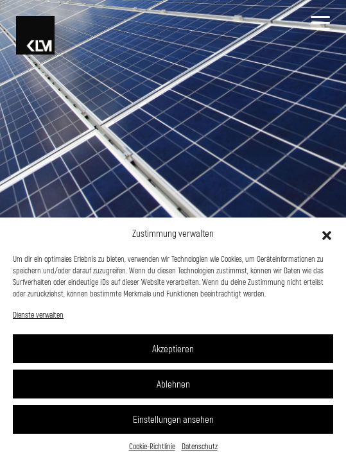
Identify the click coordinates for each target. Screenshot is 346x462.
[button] (326, 233)
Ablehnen (173, 383)
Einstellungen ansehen (173, 419)
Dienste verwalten (38, 314)
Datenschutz (200, 445)
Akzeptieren (173, 348)
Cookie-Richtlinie (152, 445)
